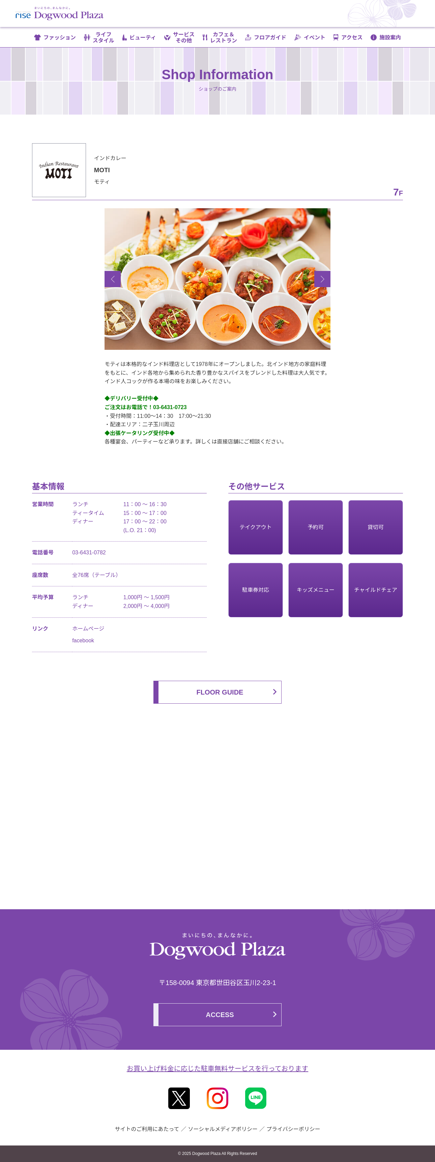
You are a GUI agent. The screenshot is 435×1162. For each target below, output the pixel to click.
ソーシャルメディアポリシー (223, 1129)
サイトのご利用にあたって (147, 1129)
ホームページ (88, 629)
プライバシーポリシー (293, 1129)
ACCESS (220, 1014)
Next (322, 279)
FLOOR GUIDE (220, 692)
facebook (83, 640)
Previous (113, 279)
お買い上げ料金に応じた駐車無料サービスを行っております (217, 1068)
